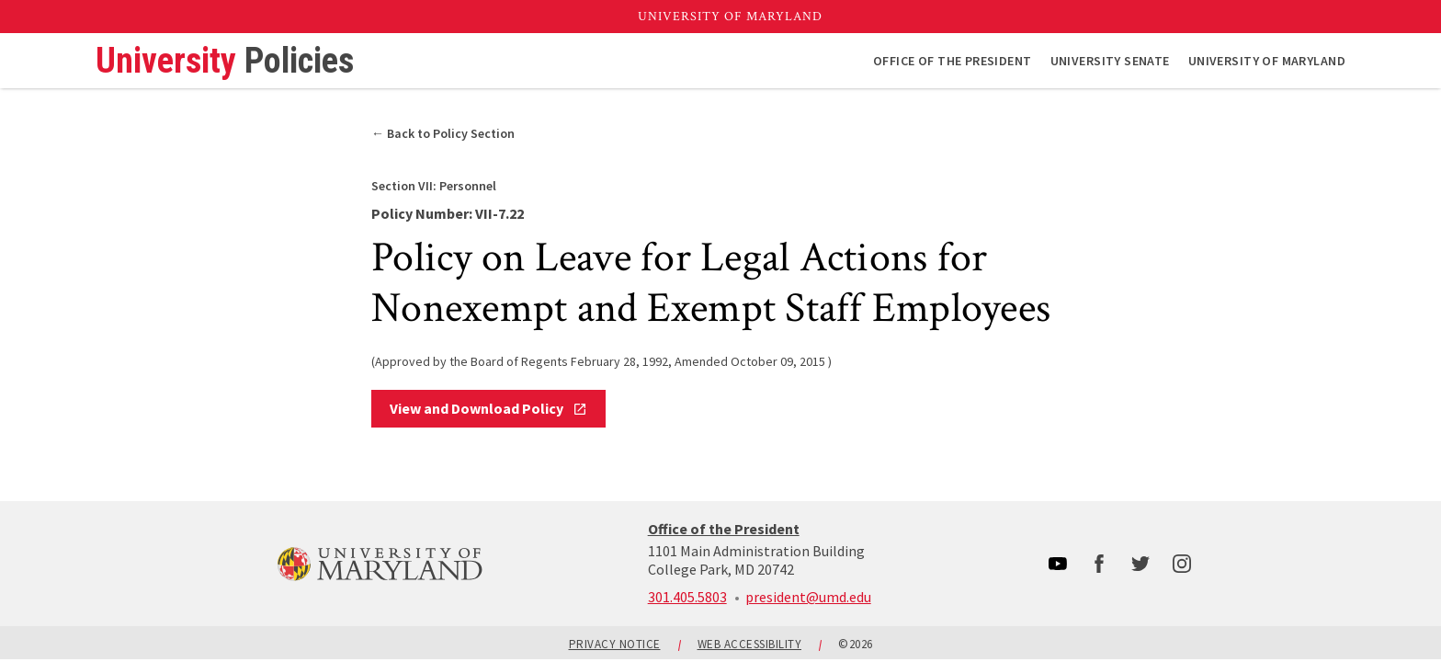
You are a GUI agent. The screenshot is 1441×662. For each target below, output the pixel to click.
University (225, 60)
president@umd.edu (808, 597)
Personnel (433, 185)
